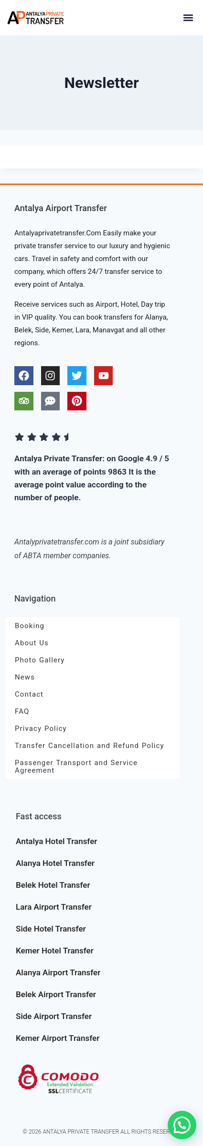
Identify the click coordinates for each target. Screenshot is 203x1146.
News (25, 677)
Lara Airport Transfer (54, 907)
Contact (29, 694)
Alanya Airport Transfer (58, 972)
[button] (188, 17)
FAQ (22, 711)
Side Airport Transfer (54, 1016)
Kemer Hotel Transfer (55, 950)
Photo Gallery (40, 660)
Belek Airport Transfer (56, 994)
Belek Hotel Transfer (53, 885)
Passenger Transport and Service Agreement (76, 766)
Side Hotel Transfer (51, 928)
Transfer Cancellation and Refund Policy (89, 745)
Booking (29, 626)
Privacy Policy (41, 728)
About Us (32, 643)
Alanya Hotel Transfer (55, 863)
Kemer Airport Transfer (57, 1038)
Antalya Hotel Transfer (56, 841)
